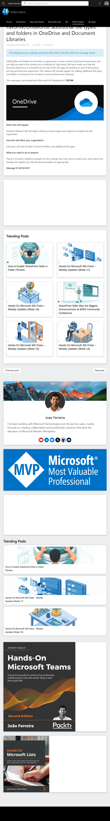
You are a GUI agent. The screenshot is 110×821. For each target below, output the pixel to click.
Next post (99, 370)
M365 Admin (78, 21)
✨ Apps (92, 21)
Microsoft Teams (37, 21)
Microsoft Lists (54, 21)
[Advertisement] (55, 203)
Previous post (12, 370)
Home (9, 21)
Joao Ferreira (55, 417)
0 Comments (48, 45)
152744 (69, 80)
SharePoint (20, 21)
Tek (66, 21)
